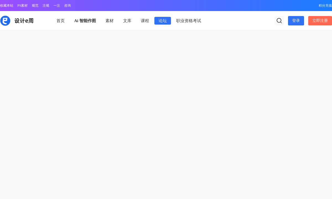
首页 (60, 21)
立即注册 (320, 21)
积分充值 (325, 5)
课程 (145, 21)
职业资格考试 (188, 21)
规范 (35, 5)
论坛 (163, 21)
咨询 (67, 5)
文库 (127, 21)
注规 (46, 5)
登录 (296, 21)
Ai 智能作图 (85, 21)
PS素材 (22, 5)
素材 (109, 21)
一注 (56, 5)
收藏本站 (6, 5)
